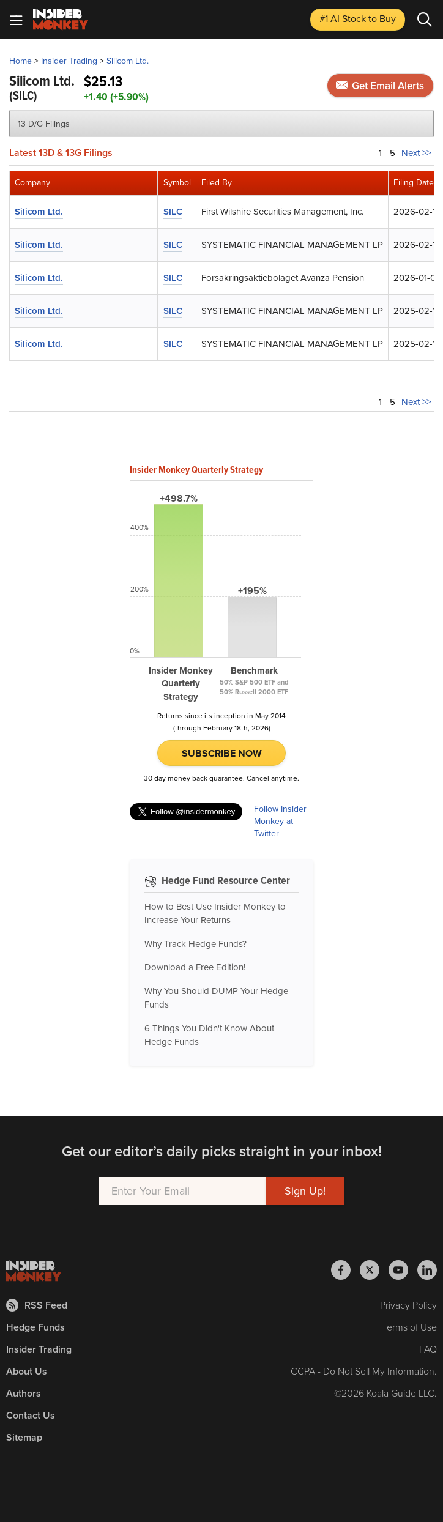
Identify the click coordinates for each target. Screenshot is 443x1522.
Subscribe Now (222, 753)
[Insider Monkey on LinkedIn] (427, 1270)
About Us (26, 1371)
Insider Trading (69, 60)
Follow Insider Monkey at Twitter (280, 821)
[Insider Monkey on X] (374, 1270)
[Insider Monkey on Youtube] (403, 1270)
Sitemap (24, 1437)
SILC (172, 211)
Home (20, 60)
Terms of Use (409, 1327)
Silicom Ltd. (127, 60)
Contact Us (30, 1415)
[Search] (424, 20)
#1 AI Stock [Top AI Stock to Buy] (357, 19)
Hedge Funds (35, 1327)
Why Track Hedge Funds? (195, 944)
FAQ (428, 1349)
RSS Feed (36, 1305)
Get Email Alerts (380, 86)
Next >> (416, 153)
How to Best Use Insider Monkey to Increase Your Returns (215, 913)
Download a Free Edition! (194, 967)
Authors (23, 1393)
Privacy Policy (408, 1305)
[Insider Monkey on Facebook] (345, 1270)
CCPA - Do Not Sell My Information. (364, 1371)
